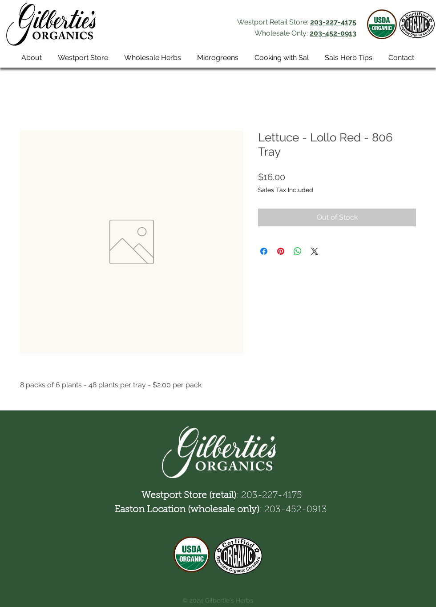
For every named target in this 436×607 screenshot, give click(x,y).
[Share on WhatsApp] (297, 251)
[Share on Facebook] (263, 251)
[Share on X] (314, 251)
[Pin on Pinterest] (280, 251)
